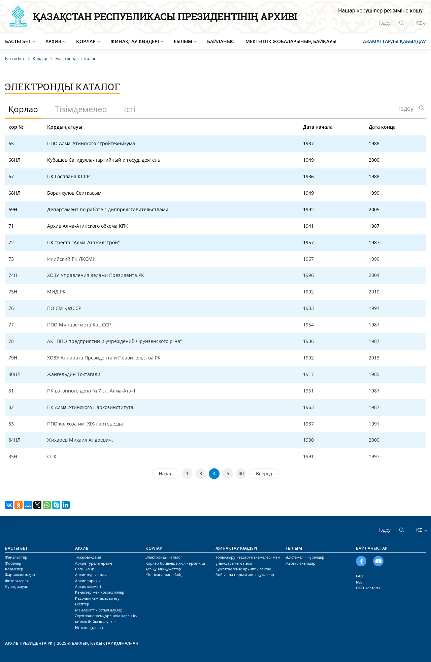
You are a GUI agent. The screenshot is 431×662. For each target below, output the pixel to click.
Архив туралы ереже (93, 563)
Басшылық (84, 568)
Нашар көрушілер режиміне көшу (380, 10)
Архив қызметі (88, 586)
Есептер (82, 603)
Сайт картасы (368, 587)
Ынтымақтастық (89, 627)
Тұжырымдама (88, 557)
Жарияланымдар (20, 574)
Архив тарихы (87, 580)
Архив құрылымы (90, 574)
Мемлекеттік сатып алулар (99, 609)
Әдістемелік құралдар (305, 557)
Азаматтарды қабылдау (394, 41)
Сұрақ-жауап (16, 586)
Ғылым (183, 41)
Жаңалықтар (16, 557)
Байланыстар (371, 548)
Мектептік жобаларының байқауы (290, 41)
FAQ (359, 575)
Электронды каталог (163, 557)
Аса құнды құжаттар (163, 568)
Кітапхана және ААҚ (163, 574)
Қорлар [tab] (23, 109)
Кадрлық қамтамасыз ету (97, 598)
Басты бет (18, 41)
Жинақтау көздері (134, 41)
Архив (53, 41)
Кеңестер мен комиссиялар (99, 592)
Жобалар (13, 563)
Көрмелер (14, 568)
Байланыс (220, 41)
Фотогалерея (17, 580)
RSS (359, 582)
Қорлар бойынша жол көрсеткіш (175, 563)
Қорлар (86, 41)
